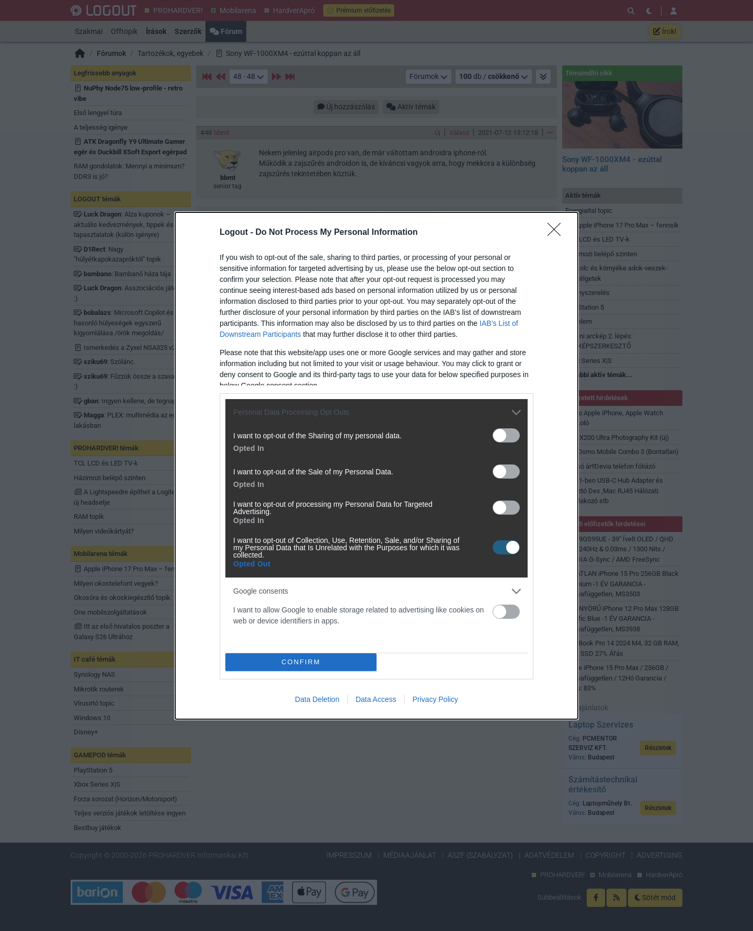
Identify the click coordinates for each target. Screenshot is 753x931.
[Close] (557, 233)
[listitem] (376, 412)
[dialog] (376, 465)
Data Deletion (317, 699)
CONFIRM (301, 661)
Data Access (376, 699)
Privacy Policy (435, 699)
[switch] (506, 435)
